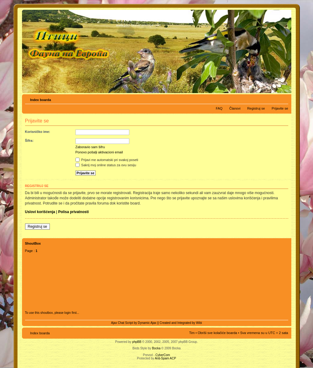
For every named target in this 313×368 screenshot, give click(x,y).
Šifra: (29, 140)
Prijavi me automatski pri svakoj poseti (106, 160)
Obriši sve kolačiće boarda (217, 333)
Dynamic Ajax (147, 323)
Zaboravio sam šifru (90, 147)
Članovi (235, 108)
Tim (192, 333)
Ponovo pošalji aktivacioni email (99, 152)
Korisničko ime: (37, 131)
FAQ (219, 108)
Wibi (199, 323)
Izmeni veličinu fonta (283, 98)
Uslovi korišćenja (40, 212)
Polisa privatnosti (73, 212)
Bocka (156, 348)
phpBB (136, 342)
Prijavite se (280, 108)
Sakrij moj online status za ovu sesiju (105, 165)
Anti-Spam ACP (165, 358)
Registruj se (256, 108)
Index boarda (40, 100)
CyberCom (162, 355)
